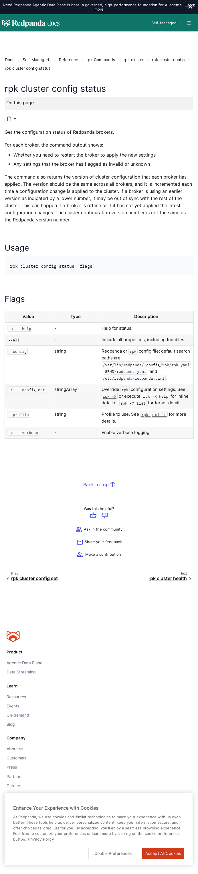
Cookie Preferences (113, 853)
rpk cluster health (167, 578)
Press (12, 767)
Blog (11, 724)
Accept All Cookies (163, 853)
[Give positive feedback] (93, 516)
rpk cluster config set (34, 578)
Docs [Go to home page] (9, 59)
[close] (190, 7)
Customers (17, 758)
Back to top (96, 484)
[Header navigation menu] (189, 23)
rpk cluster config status (27, 68)
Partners (14, 776)
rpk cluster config (168, 59)
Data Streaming (21, 672)
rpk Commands (100, 59)
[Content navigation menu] (6, 37)
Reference (68, 59)
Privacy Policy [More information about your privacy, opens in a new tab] (41, 839)
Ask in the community (99, 530)
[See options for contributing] (99, 555)
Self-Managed (36, 59)
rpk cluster (134, 59)
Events (13, 705)
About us (15, 749)
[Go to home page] (31, 23)
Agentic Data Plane (24, 663)
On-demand (18, 715)
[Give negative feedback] (105, 516)
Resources (16, 696)
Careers (14, 785)
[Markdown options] (12, 119)
